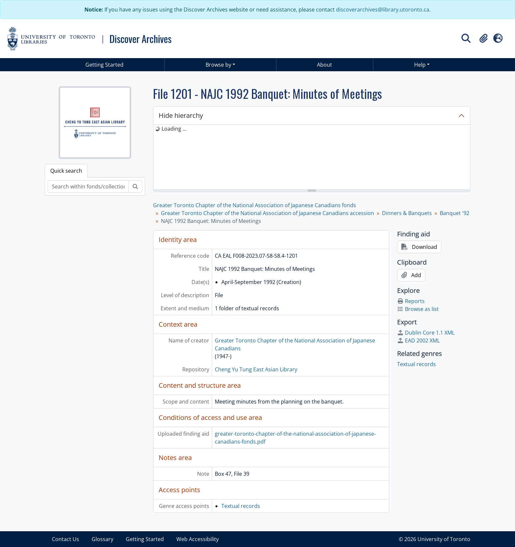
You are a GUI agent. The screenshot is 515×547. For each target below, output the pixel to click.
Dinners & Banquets (407, 213)
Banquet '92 (454, 213)
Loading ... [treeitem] (174, 128)
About (324, 64)
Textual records (240, 506)
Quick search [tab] (66, 170)
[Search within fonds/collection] (88, 186)
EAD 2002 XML (418, 340)
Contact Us (65, 539)
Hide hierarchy (181, 115)
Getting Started (104, 64)
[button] (483, 38)
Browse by (218, 64)
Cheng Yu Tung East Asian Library (256, 369)
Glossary (102, 539)
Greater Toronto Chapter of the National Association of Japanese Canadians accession (267, 213)
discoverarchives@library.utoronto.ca (382, 9)
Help (420, 64)
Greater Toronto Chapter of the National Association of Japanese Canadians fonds (254, 205)
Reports (411, 301)
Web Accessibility (197, 539)
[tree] (311, 157)
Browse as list (418, 309)
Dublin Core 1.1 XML (426, 332)
